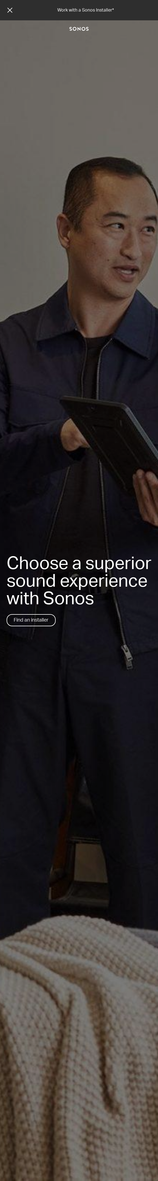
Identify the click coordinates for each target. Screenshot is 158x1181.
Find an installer (31, 620)
